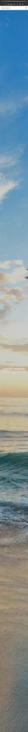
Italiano (9, 4)
